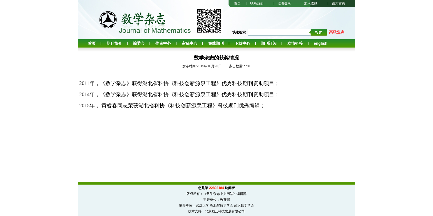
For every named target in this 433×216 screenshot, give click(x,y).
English (320, 43)
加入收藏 (310, 3)
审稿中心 (189, 43)
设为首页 (338, 3)
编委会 (139, 43)
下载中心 (242, 43)
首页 (237, 3)
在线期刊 (216, 43)
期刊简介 (114, 43)
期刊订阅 (269, 43)
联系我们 (256, 3)
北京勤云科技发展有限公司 (225, 211)
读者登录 (284, 3)
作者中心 (163, 43)
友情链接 (295, 43)
